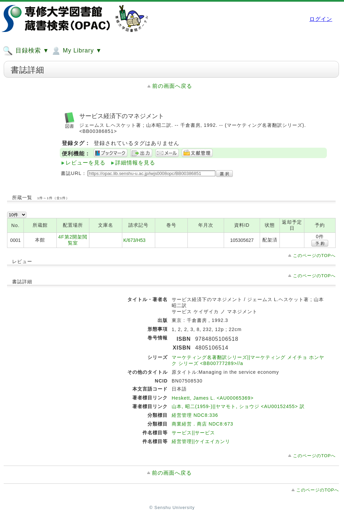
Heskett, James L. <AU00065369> (213, 398)
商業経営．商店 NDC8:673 (202, 424)
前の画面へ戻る (172, 86)
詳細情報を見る (135, 163)
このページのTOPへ (314, 255)
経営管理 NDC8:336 (195, 415)
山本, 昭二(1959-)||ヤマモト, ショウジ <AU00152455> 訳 (238, 406)
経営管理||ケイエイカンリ (201, 441)
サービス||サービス (193, 432)
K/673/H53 (134, 240)
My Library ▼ (76, 51)
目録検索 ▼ (26, 51)
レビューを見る (85, 163)
